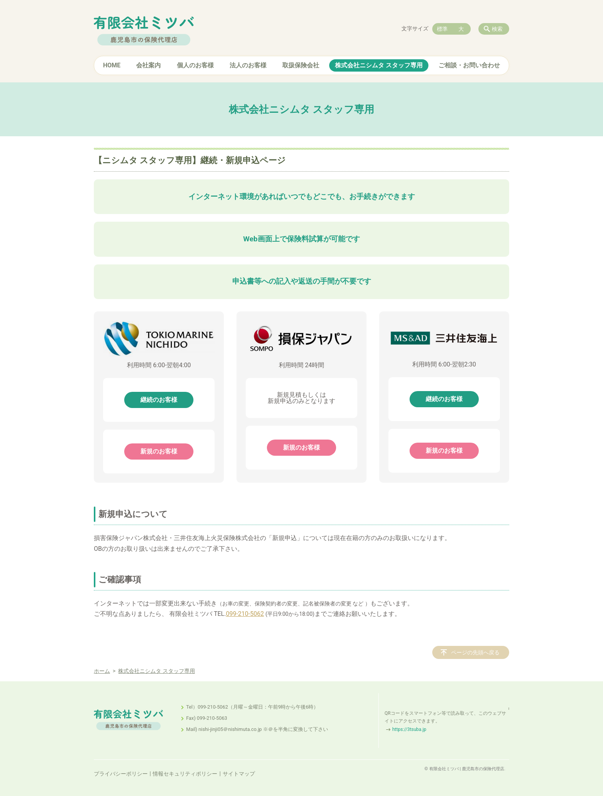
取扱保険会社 (300, 65)
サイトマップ (239, 774)
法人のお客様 (248, 65)
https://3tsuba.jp (409, 729)
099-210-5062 (245, 613)
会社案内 (148, 65)
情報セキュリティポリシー (185, 774)
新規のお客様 (158, 451)
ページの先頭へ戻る (475, 652)
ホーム (102, 671)
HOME (111, 65)
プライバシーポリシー (121, 774)
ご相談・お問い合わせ (469, 65)
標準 (442, 29)
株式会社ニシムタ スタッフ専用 (379, 65)
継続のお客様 (158, 399)
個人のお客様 (195, 65)
